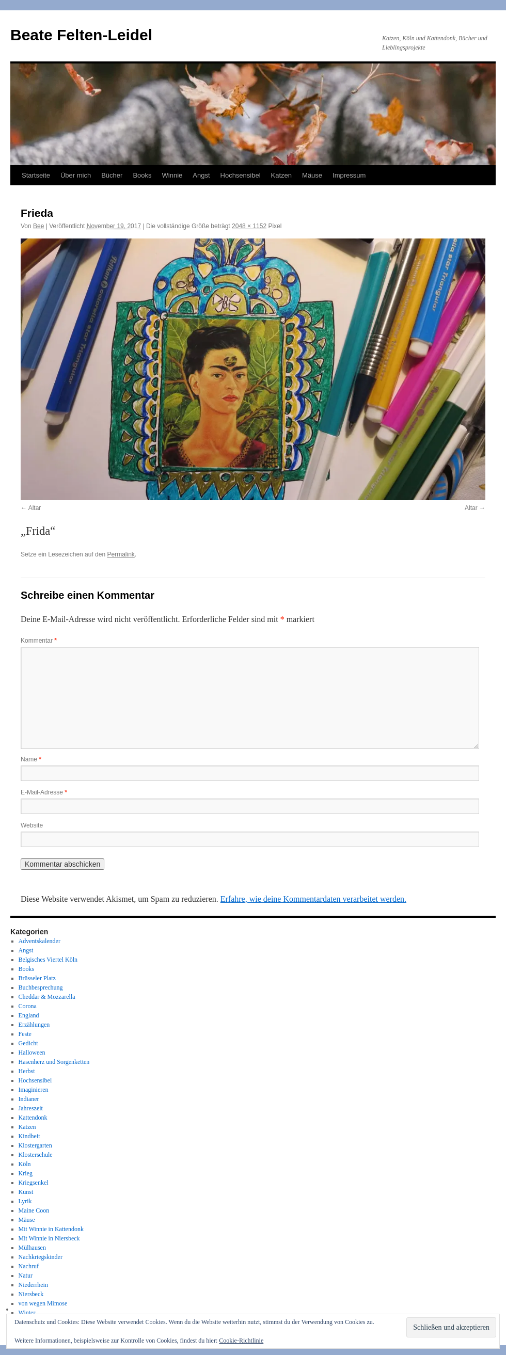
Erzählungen (34, 1024)
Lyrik (25, 1201)
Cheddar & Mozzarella (47, 996)
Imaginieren (34, 1089)
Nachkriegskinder (40, 1257)
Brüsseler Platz (37, 978)
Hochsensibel (240, 175)
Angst (201, 175)
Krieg (26, 1173)
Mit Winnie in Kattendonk (51, 1229)
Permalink (120, 554)
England (29, 1015)
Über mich (75, 175)
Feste (25, 1034)
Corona (28, 1006)
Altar (34, 508)
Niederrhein (33, 1284)
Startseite (36, 175)
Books (142, 175)
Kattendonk (33, 1117)
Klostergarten (35, 1145)
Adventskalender (39, 941)
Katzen (281, 175)
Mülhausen (32, 1247)
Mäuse (312, 175)
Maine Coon (34, 1210)
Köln (25, 1164)
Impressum (349, 175)
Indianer (29, 1099)
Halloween (32, 1052)
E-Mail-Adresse (44, 792)
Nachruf (29, 1266)
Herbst (27, 1071)
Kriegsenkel (34, 1182)
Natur (26, 1275)
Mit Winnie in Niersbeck (49, 1238)
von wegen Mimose (43, 1303)
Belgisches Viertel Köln (48, 959)
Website (32, 825)
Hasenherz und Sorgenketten (54, 1061)
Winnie (172, 175)
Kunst (26, 1191)
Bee (38, 226)
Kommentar (39, 640)
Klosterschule (36, 1154)
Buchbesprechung (41, 987)
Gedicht (28, 1043)
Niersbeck (31, 1294)
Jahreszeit (31, 1108)
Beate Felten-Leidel (81, 34)
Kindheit (29, 1136)
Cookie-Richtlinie (241, 1340)
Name (31, 759)
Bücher (111, 175)
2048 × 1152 (249, 226)
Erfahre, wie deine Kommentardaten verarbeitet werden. (313, 899)
